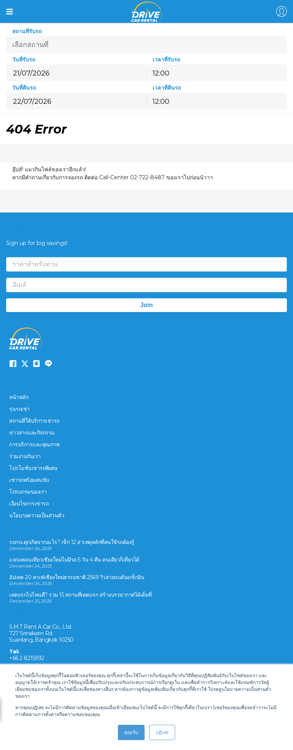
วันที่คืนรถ (24, 88)
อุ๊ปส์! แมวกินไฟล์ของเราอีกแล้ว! (50, 169)
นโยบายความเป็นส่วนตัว (36, 515)
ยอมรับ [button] (131, 732)
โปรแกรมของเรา (28, 491)
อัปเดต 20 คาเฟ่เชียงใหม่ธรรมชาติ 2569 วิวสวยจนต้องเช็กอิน (76, 577)
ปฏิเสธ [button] (162, 732)
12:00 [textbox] (161, 73)
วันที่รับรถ (23, 59)
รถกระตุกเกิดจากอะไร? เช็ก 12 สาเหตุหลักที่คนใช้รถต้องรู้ (71, 542)
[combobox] (216, 73)
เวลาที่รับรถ (166, 59)
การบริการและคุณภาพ (34, 444)
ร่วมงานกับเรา (25, 456)
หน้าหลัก (18, 397)
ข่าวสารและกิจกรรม (32, 432)
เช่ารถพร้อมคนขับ (29, 479)
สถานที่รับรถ (27, 31)
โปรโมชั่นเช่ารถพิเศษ (33, 468)
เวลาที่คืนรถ (167, 88)
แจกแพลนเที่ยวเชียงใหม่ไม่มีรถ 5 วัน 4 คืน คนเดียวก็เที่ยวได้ (74, 559)
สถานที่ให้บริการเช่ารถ (34, 420)
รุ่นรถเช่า (19, 409)
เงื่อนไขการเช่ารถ (28, 503)
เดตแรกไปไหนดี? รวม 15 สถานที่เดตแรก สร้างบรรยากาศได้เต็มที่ (80, 594)
